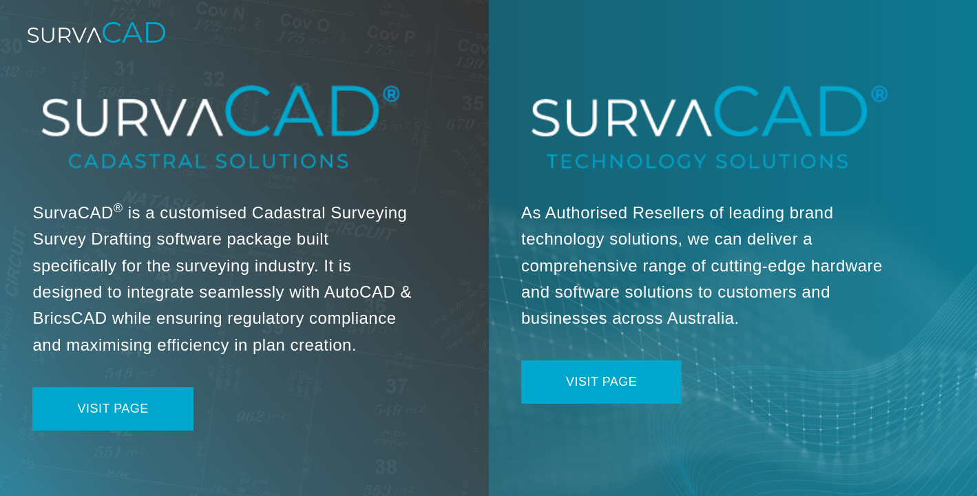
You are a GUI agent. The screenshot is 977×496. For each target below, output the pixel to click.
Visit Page (112, 408)
